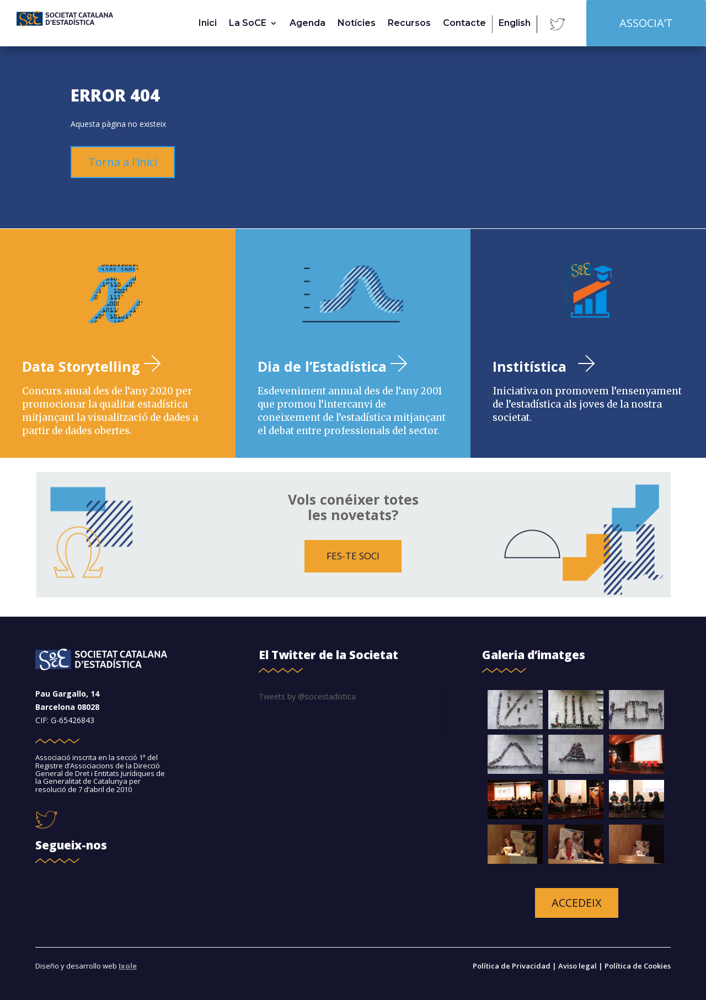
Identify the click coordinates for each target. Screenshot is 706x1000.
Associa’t (646, 22)
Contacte (464, 23)
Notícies (357, 23)
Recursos (409, 23)
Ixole (128, 966)
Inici (208, 23)
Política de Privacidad (512, 966)
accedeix (577, 902)
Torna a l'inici (122, 161)
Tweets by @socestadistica (307, 696)
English (515, 23)
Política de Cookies (638, 966)
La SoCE (247, 23)
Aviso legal (577, 966)
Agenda (307, 23)
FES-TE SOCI (353, 555)
